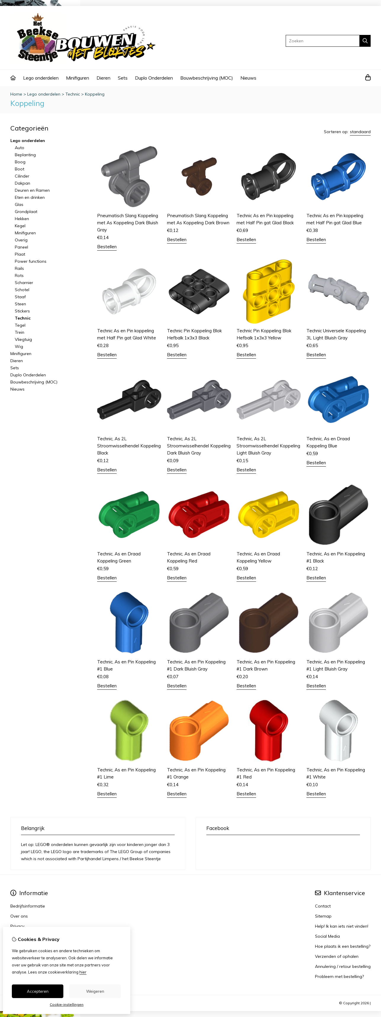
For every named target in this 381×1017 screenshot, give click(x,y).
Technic (72, 94)
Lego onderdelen (41, 78)
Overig (21, 240)
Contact (323, 906)
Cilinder (22, 176)
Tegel (20, 325)
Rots (19, 275)
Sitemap (323, 916)
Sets (123, 78)
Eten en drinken (30, 197)
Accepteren (38, 991)
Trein (19, 332)
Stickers (22, 311)
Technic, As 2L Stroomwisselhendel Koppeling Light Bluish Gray (268, 446)
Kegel (20, 225)
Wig (19, 346)
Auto (19, 147)
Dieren (103, 78)
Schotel (22, 289)
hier (82, 972)
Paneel (21, 247)
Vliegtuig (23, 339)
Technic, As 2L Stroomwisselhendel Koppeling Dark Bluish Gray (199, 446)
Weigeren (95, 991)
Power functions (30, 261)
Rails (19, 268)
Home (16, 94)
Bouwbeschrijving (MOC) (206, 78)
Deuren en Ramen (32, 190)
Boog (20, 162)
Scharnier (24, 282)
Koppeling (95, 94)
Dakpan (22, 183)
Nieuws (248, 78)
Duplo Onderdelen (154, 78)
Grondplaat (26, 211)
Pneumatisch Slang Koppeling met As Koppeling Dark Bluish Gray (127, 223)
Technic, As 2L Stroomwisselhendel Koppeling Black (129, 446)
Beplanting (25, 154)
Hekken (22, 218)
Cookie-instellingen (66, 1004)
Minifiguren (77, 78)
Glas (19, 204)
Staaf (20, 296)
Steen (20, 304)
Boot (19, 169)
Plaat (20, 254)
